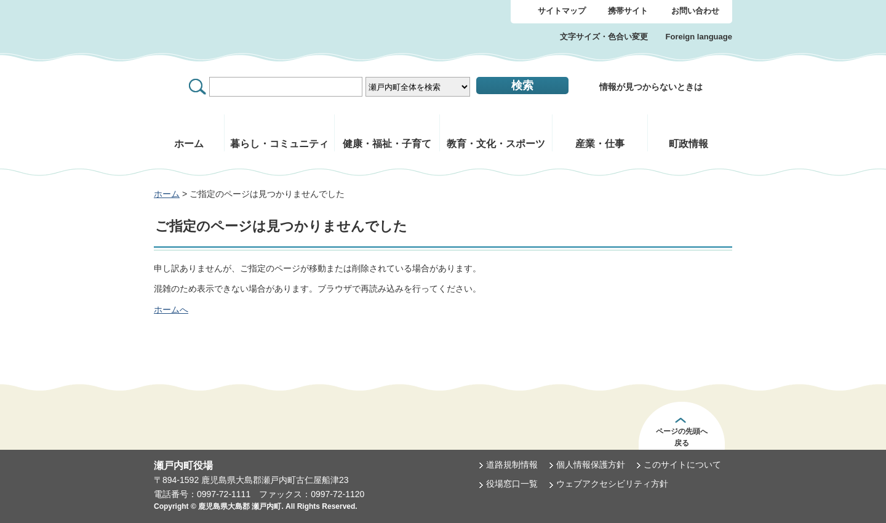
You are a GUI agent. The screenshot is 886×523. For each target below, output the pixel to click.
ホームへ (171, 309)
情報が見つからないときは (651, 87)
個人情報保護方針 (590, 464)
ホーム (167, 194)
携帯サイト (628, 10)
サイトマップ (562, 10)
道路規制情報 (512, 464)
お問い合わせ (695, 10)
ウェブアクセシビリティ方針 (612, 484)
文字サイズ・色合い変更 (604, 36)
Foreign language (699, 36)
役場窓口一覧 (512, 484)
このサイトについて (682, 464)
